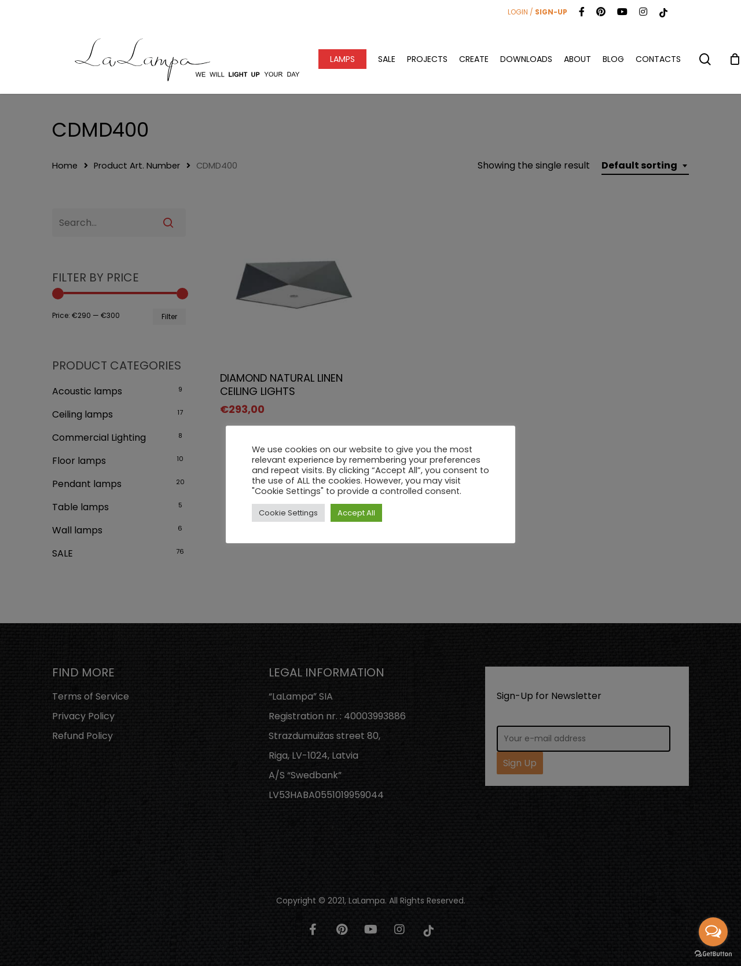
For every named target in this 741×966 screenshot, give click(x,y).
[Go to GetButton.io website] (713, 954)
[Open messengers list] (713, 931)
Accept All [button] (356, 512)
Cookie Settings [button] (288, 512)
